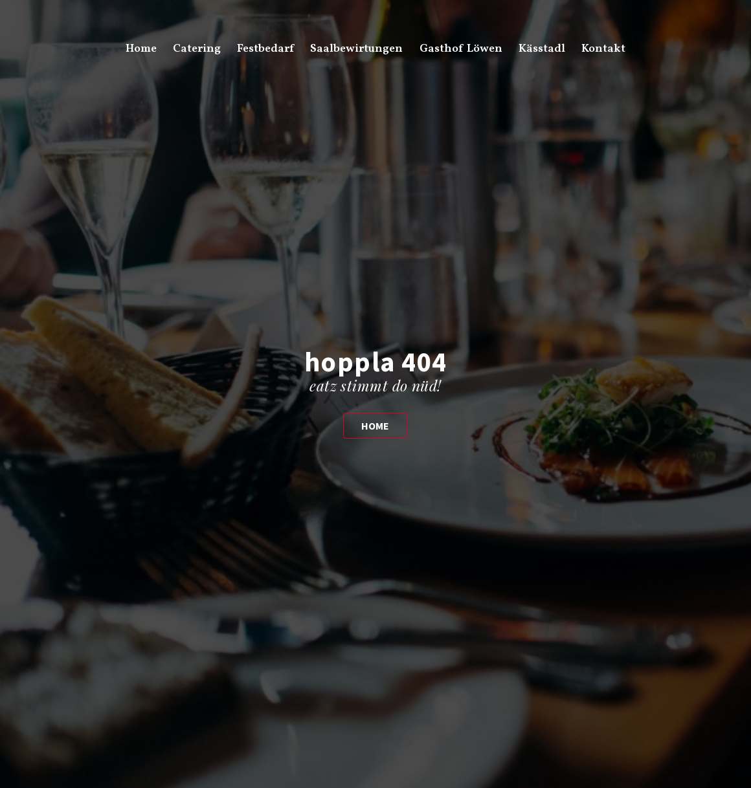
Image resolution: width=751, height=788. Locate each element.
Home (141, 49)
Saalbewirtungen (356, 49)
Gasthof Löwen (461, 49)
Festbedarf (265, 49)
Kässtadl (542, 49)
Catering (197, 49)
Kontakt (603, 49)
